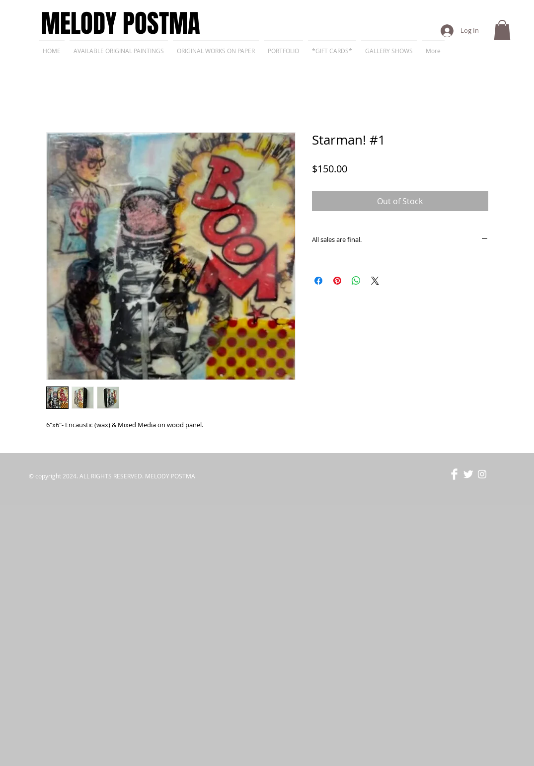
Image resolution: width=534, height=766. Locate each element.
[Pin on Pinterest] (337, 281)
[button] (502, 30)
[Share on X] (375, 281)
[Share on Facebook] (318, 281)
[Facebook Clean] (454, 474)
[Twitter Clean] (468, 474)
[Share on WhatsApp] (356, 281)
